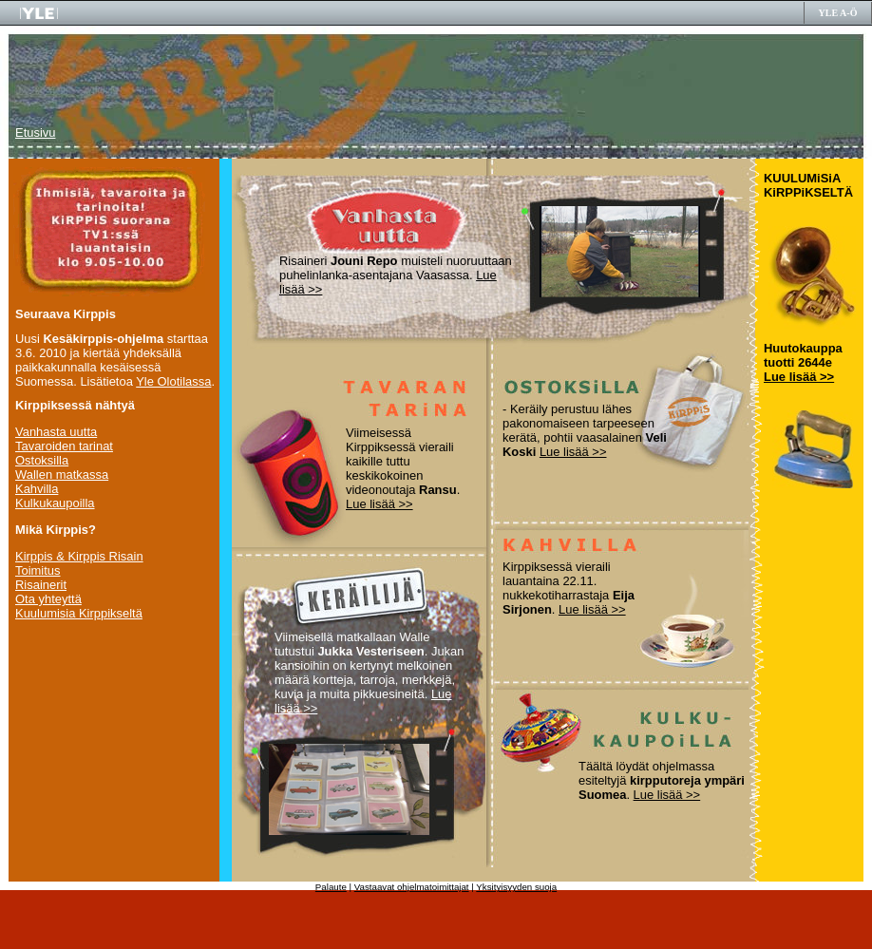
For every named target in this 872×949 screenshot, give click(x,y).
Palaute (331, 887)
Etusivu (35, 132)
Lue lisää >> (379, 504)
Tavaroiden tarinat (64, 446)
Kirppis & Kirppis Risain (79, 556)
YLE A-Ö (838, 13)
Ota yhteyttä (48, 599)
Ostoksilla (41, 460)
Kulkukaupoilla (55, 503)
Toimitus (38, 570)
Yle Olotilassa (173, 381)
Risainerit (40, 585)
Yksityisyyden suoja (516, 887)
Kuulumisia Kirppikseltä (78, 613)
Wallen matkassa (61, 474)
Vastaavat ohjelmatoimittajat (411, 887)
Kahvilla (36, 489)
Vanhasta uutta (56, 432)
